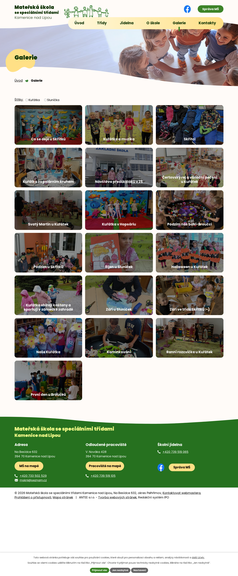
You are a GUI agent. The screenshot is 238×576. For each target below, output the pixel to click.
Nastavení (140, 570)
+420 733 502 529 (33, 549)
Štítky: (19, 103)
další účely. (198, 557)
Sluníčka (53, 103)
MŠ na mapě (30, 539)
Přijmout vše (98, 570)
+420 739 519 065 (175, 524)
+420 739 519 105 (103, 549)
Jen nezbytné (120, 570)
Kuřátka (34, 103)
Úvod (19, 83)
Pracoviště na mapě (105, 539)
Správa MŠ (209, 9)
